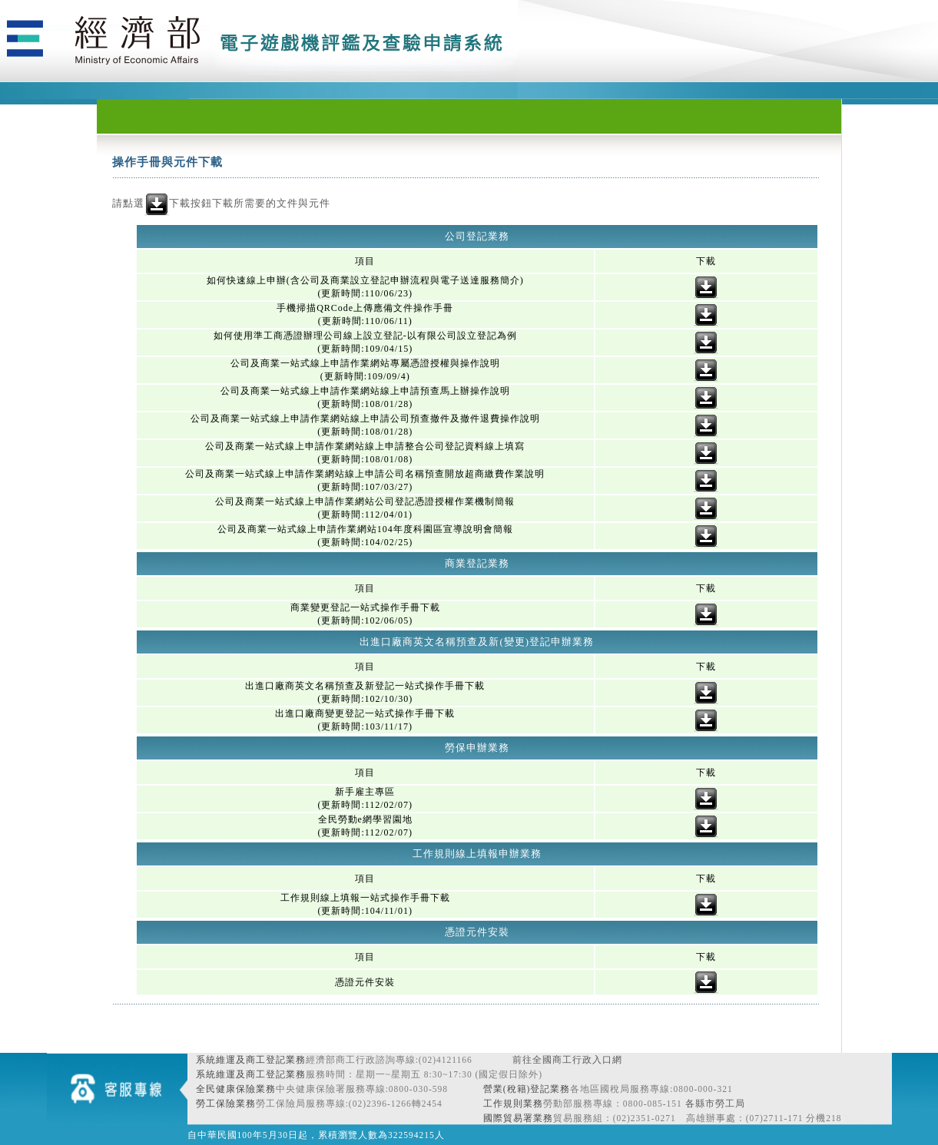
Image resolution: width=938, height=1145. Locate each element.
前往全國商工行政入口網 (567, 1059)
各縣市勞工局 (715, 1103)
